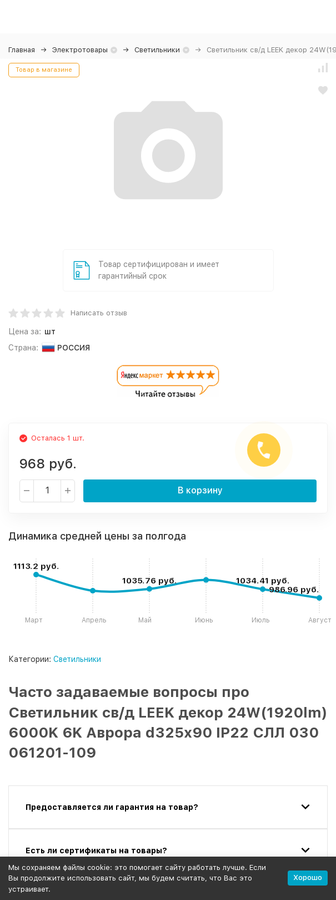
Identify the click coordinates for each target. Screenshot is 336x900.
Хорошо (307, 877)
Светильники (157, 50)
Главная (21, 50)
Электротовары (80, 50)
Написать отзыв (99, 313)
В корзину (200, 490)
